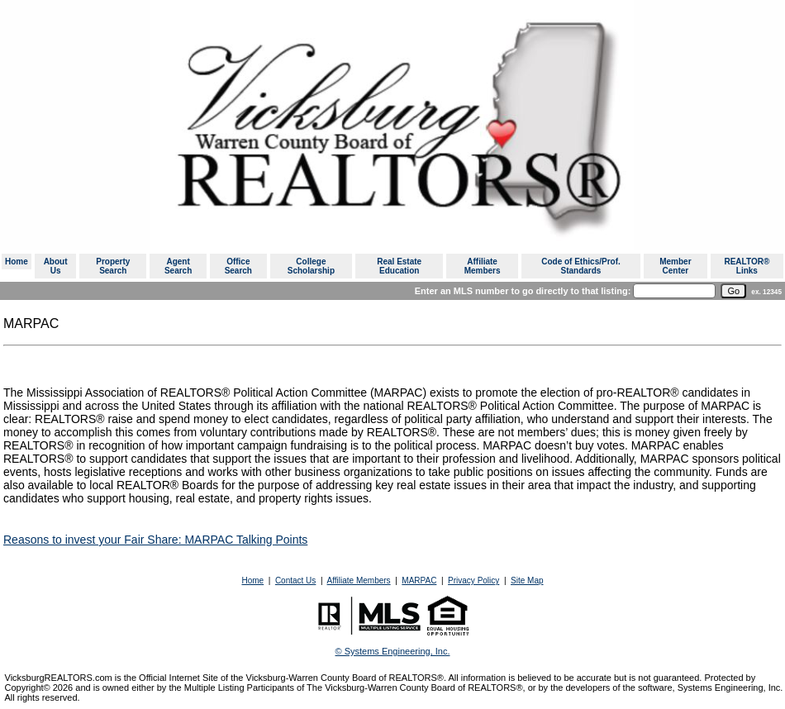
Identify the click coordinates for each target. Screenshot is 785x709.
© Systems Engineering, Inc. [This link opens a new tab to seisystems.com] (392, 651)
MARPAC (419, 580)
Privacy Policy (473, 580)
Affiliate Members (482, 266)
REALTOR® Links (746, 266)
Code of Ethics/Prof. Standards (581, 266)
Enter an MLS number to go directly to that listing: (523, 291)
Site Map (527, 580)
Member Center (675, 266)
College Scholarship (311, 266)
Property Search (113, 266)
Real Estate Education (399, 266)
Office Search (238, 266)
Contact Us (295, 580)
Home (16, 261)
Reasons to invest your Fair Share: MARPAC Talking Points (155, 539)
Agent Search (178, 266)
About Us (56, 266)
